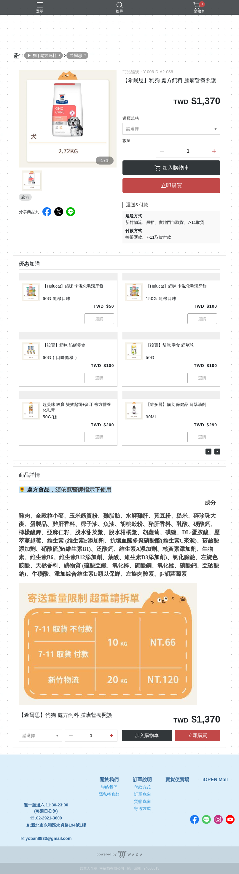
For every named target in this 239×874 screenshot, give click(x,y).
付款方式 (142, 787)
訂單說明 (142, 779)
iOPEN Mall (215, 779)
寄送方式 (142, 808)
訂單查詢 (142, 794)
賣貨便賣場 (177, 779)
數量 (126, 140)
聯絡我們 (109, 787)
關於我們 (109, 779)
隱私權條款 (109, 794)
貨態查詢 (142, 801)
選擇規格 (130, 118)
